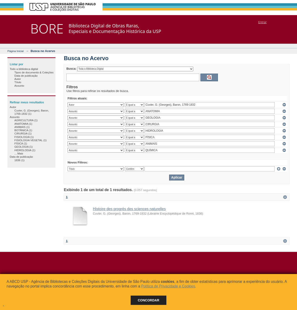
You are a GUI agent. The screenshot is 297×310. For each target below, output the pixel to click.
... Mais (18, 153)
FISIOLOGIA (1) (24, 136)
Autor (17, 78)
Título (17, 82)
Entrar (262, 22)
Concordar (148, 300)
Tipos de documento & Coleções (33, 72)
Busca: (71, 68)
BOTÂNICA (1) (23, 130)
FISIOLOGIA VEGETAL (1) (30, 140)
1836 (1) (19, 160)
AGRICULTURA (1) (26, 120)
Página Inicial (15, 50)
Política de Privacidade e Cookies (168, 286)
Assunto (19, 85)
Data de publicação (26, 75)
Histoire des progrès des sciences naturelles (129, 209)
